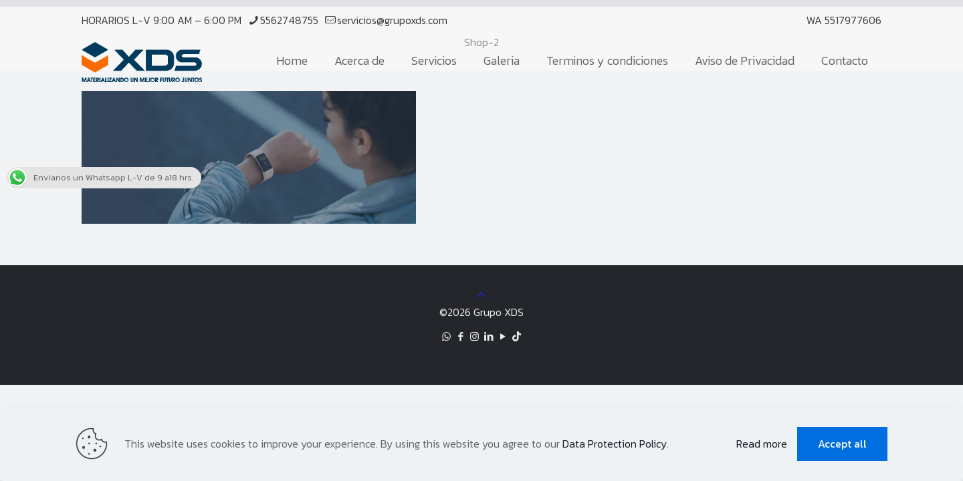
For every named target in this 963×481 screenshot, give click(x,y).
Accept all (842, 444)
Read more (761, 444)
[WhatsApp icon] (446, 336)
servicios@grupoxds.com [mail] (392, 20)
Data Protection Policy (614, 444)
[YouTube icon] (503, 336)
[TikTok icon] (517, 336)
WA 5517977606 (844, 20)
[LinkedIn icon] (489, 336)
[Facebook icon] (460, 336)
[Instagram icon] (474, 336)
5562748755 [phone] (289, 20)
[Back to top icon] (481, 295)
